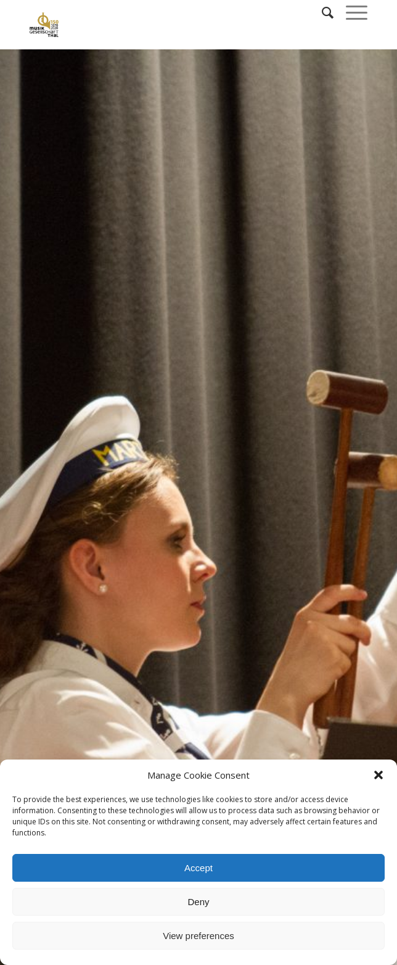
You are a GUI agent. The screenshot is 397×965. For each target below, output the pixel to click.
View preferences (198, 935)
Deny (198, 902)
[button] (378, 775)
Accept (198, 868)
